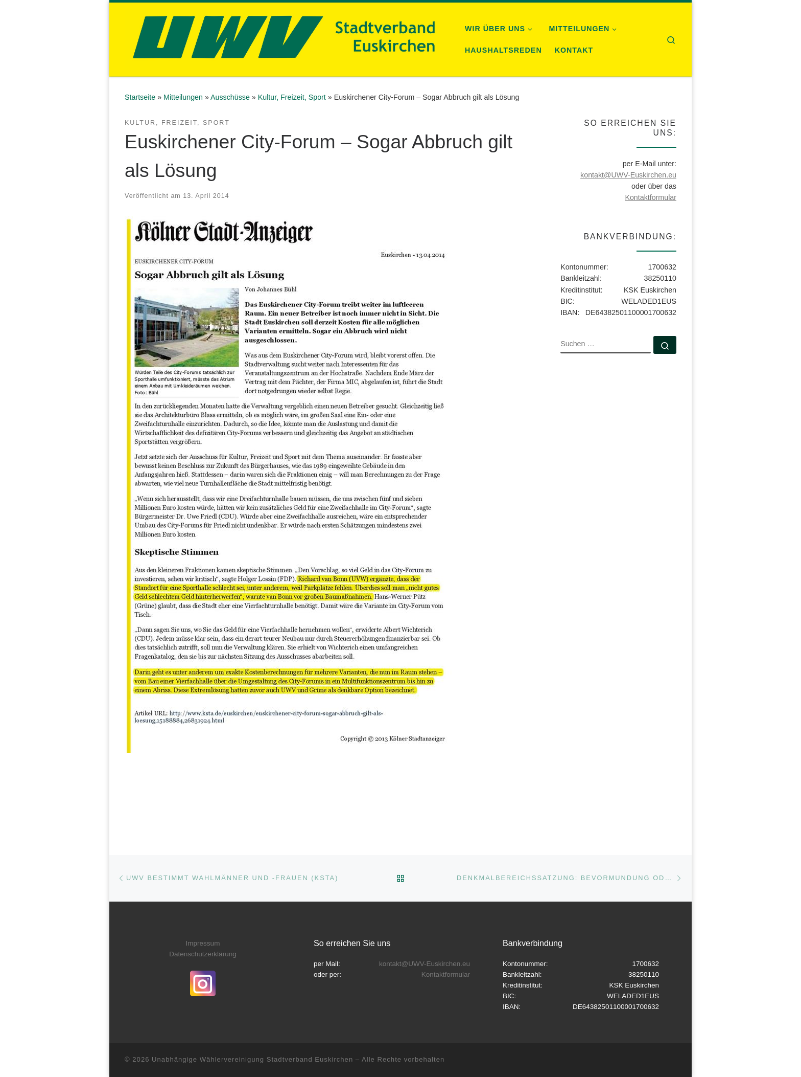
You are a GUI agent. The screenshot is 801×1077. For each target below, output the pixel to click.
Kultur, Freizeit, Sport (292, 97)
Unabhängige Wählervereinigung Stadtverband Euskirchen (252, 1059)
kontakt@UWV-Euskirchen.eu (628, 175)
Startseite (140, 97)
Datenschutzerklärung (202, 954)
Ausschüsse (230, 97)
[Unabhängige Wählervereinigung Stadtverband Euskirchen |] (282, 38)
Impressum (203, 943)
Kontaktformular (650, 197)
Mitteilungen (183, 97)
